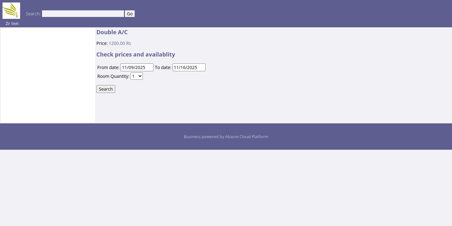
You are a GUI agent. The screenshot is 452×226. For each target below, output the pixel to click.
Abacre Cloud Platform (246, 136)
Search (106, 89)
